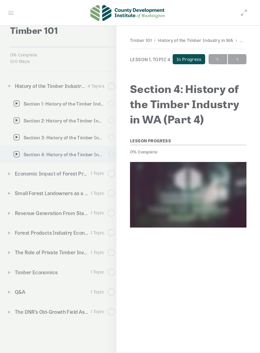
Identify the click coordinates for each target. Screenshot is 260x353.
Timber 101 (141, 40)
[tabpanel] (188, 195)
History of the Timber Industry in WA (195, 40)
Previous (218, 59)
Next (237, 59)
